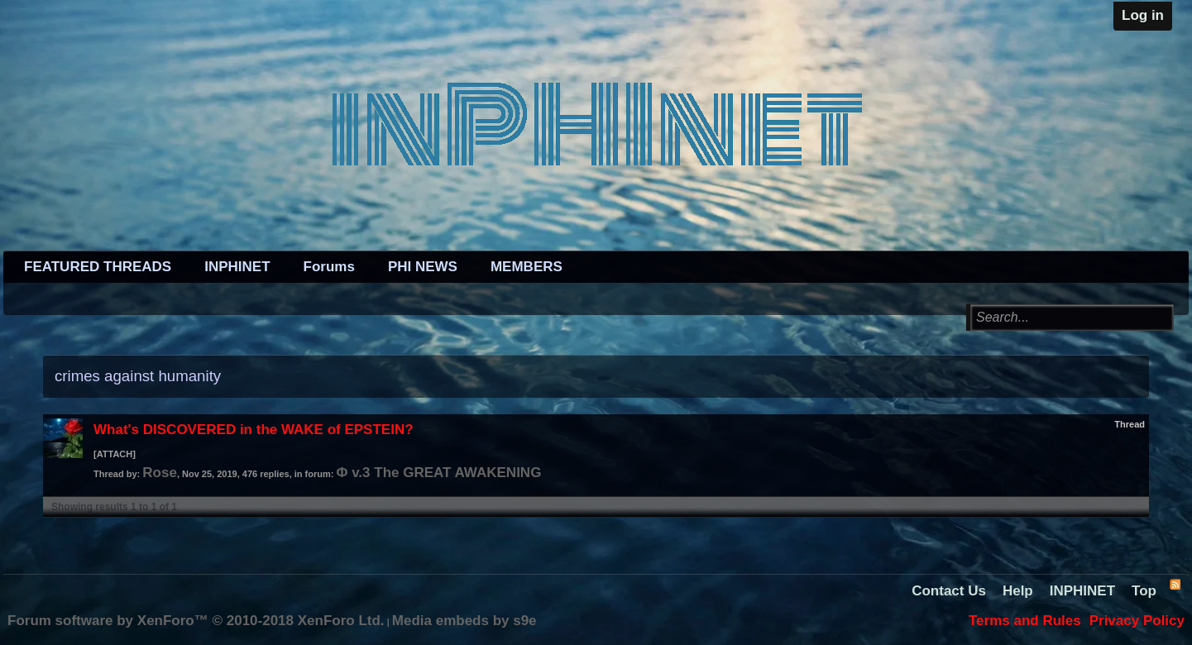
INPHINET (237, 267)
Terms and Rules (1025, 620)
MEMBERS (526, 267)
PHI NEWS (422, 267)
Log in (1143, 15)
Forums (329, 267)
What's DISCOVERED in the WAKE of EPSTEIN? (253, 429)
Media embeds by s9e (464, 620)
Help (1018, 591)
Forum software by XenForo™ (196, 620)
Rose (159, 472)
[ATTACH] (114, 454)
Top (1144, 591)
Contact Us (949, 591)
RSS (1174, 584)
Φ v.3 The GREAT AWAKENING (438, 472)
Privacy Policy (1137, 620)
